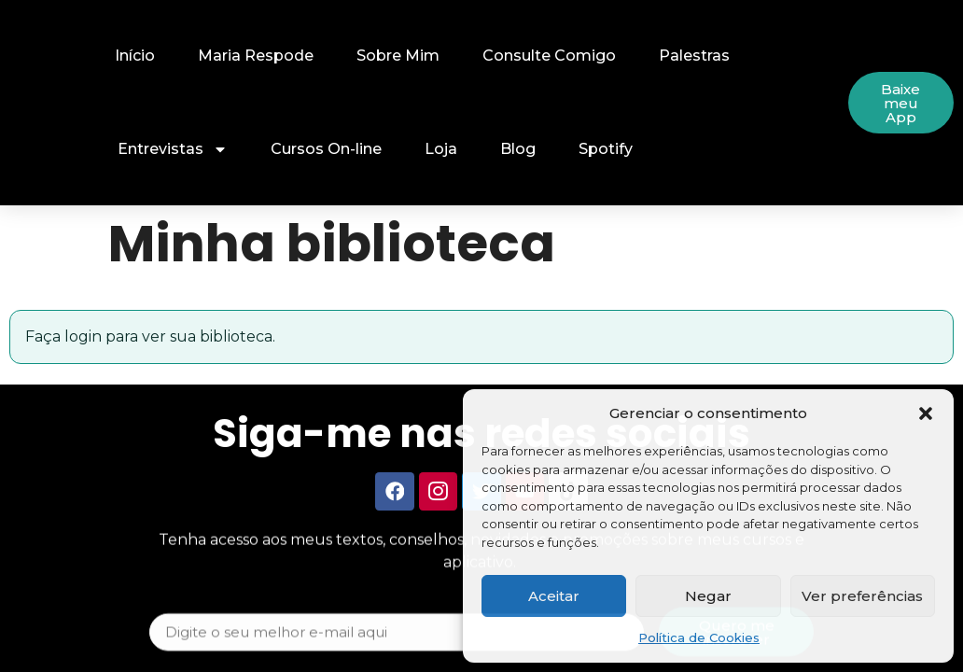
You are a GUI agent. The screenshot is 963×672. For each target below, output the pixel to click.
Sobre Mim (398, 55)
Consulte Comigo (549, 55)
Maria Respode (256, 55)
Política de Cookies (699, 637)
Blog (518, 149)
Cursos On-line (326, 149)
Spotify (606, 149)
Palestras (694, 55)
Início (135, 55)
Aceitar (553, 596)
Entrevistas (173, 149)
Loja (441, 149)
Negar (708, 596)
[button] (925, 413)
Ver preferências (862, 596)
